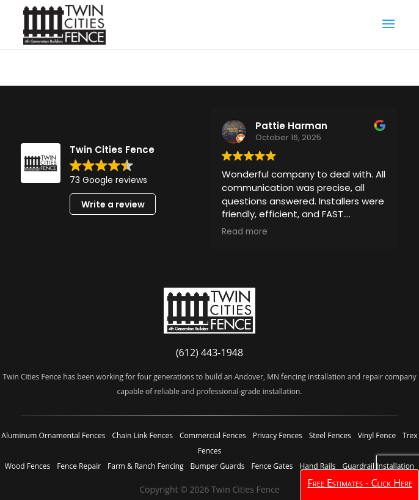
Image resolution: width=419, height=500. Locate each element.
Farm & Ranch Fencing (145, 466)
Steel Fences (330, 435)
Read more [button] (245, 231)
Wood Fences (27, 466)
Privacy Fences (277, 435)
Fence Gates (272, 466)
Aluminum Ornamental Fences (53, 435)
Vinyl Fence (377, 435)
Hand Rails (317, 466)
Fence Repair (79, 466)
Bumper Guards (217, 466)
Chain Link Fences (142, 435)
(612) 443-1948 (209, 352)
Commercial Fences (213, 435)
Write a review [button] (113, 204)
